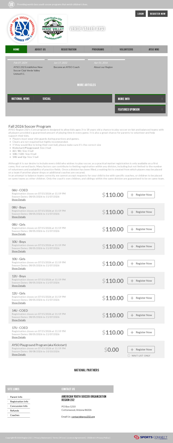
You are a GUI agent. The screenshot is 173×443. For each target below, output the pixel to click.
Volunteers (126, 49)
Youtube (129, 14)
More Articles (86, 85)
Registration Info (19, 401)
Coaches (14, 415)
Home (16, 49)
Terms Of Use (59, 437)
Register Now (157, 13)
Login (141, 13)
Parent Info (16, 396)
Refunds (14, 410)
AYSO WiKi (154, 49)
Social (47, 99)
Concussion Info (19, 406)
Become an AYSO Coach (67, 67)
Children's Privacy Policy (98, 437)
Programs (98, 49)
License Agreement (76, 437)
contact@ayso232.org (83, 416)
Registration (68, 49)
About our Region (103, 67)
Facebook (121, 14)
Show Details (19, 199)
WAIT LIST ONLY (139, 355)
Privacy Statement (42, 437)
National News (20, 99)
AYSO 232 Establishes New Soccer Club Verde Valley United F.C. (28, 70)
